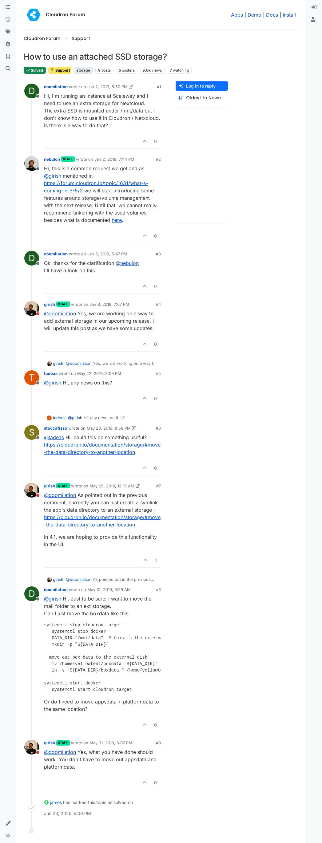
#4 (158, 304)
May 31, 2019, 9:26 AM (109, 589)
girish (49, 304)
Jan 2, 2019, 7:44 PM (114, 159)
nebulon (52, 159)
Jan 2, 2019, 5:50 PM (107, 86)
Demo (254, 15)
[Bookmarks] (8, 56)
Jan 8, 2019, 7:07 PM (109, 304)
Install (289, 15)
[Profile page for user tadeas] (31, 377)
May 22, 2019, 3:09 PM (99, 373)
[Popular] (8, 44)
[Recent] (8, 20)
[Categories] (8, 7)
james (56, 802)
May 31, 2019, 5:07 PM (110, 742)
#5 (158, 373)
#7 (158, 485)
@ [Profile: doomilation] (60, 313)
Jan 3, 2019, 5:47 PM (107, 253)
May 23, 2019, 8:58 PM (109, 428)
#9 (158, 742)
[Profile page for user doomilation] (31, 91)
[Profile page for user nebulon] (31, 163)
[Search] (8, 69)
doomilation (56, 86)
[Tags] (8, 32)
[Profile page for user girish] (31, 308)
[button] (8, 823)
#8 (158, 589)
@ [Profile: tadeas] (54, 437)
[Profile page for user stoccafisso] (31, 432)
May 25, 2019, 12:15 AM (111, 485)
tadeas (51, 373)
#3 (158, 253)
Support (60, 70)
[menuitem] (314, 7)
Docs (272, 15)
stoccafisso (55, 428)
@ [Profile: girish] (52, 176)
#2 (158, 159)
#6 (158, 428)
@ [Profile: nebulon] (127, 263)
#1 (159, 86)
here (117, 220)
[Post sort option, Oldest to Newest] (202, 98)
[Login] (314, 7)
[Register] (314, 20)
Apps (237, 15)
